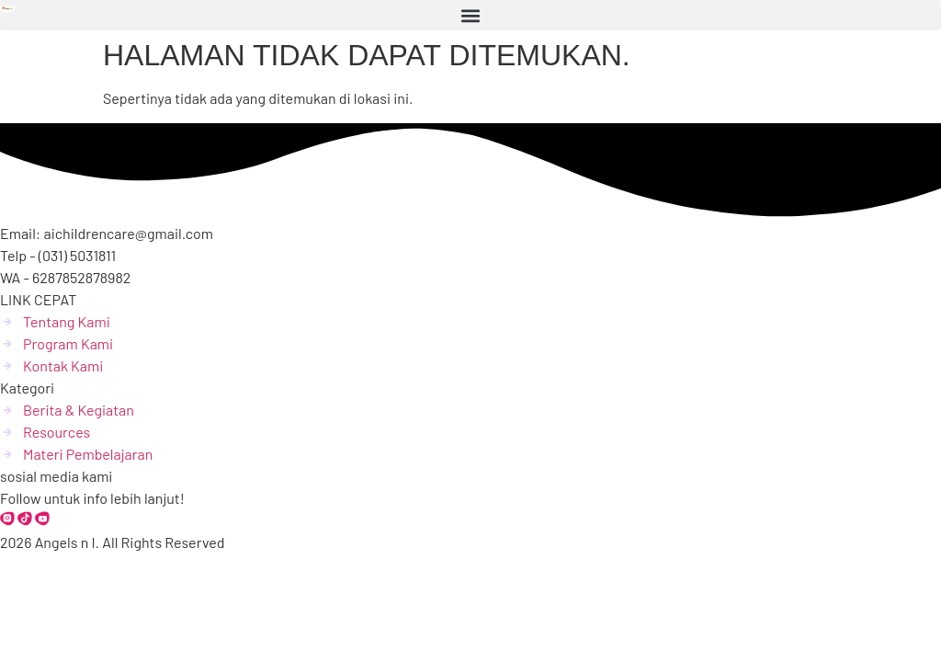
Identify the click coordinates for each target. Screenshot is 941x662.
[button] (470, 15)
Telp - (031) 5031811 (58, 255)
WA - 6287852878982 (65, 277)
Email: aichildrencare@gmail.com (106, 233)
